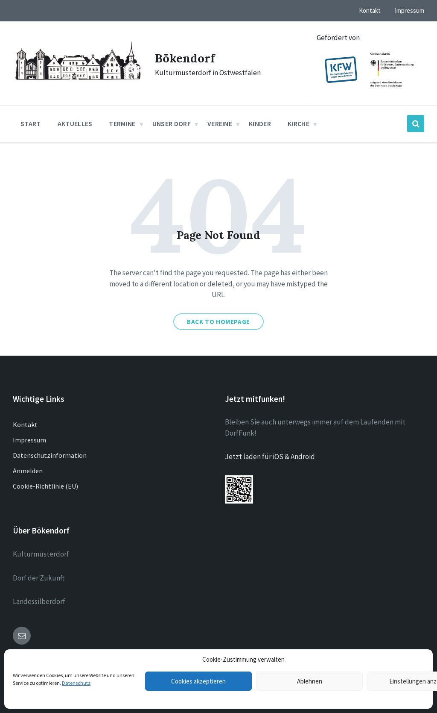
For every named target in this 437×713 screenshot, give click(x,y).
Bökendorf (186, 58)
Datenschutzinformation (50, 455)
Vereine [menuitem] (219, 123)
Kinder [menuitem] (260, 123)
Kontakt (25, 424)
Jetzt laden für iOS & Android (270, 456)
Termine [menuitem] (122, 123)
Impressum (29, 440)
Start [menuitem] (30, 123)
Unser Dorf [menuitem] (171, 123)
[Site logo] (77, 81)
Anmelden (28, 470)
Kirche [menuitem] (298, 123)
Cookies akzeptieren (198, 681)
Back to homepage (218, 322)
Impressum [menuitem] (409, 10)
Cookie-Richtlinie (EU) (45, 486)
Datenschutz (76, 683)
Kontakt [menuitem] (370, 10)
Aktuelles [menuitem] (75, 123)
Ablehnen (309, 681)
